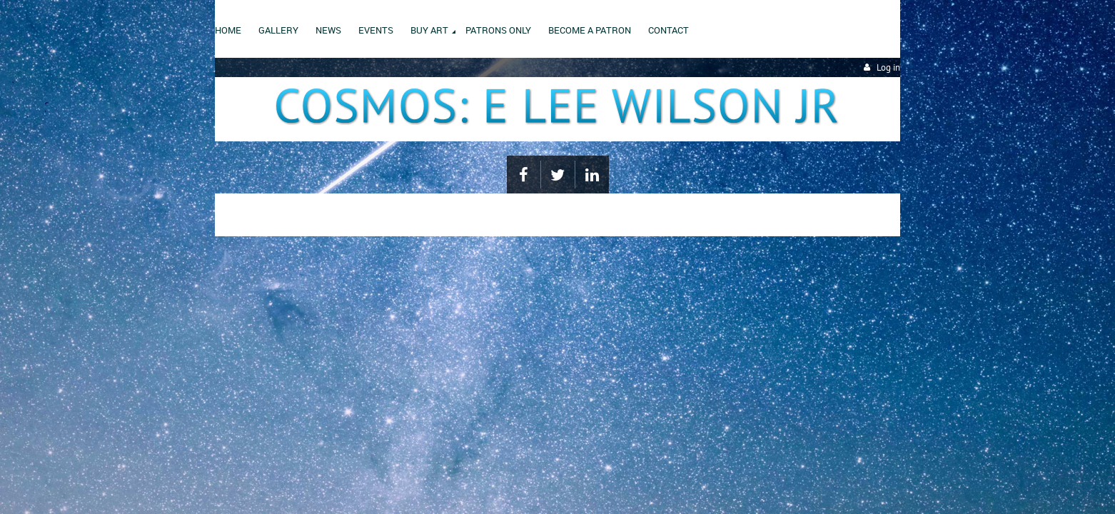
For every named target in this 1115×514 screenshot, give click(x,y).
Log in (888, 67)
